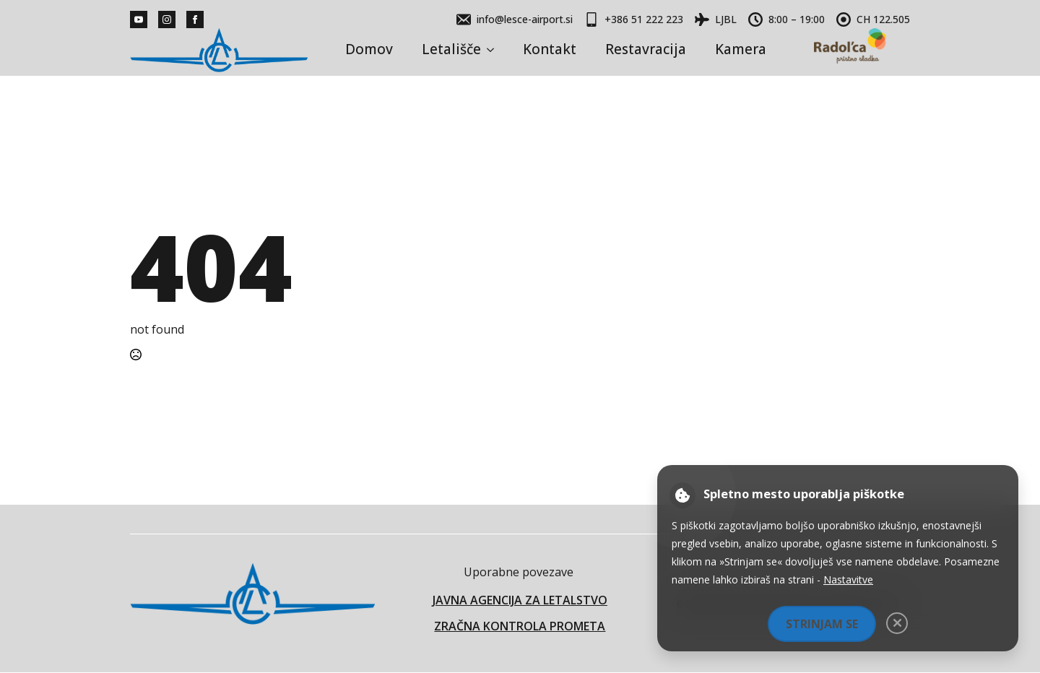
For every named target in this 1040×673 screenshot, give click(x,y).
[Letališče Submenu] (494, 49)
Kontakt (549, 49)
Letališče (451, 49)
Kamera (740, 49)
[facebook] (195, 19)
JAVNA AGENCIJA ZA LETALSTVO (520, 600)
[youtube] (138, 19)
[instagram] (167, 19)
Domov (369, 49)
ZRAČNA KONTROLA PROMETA (519, 626)
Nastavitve (848, 579)
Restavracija (645, 49)
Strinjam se (822, 624)
